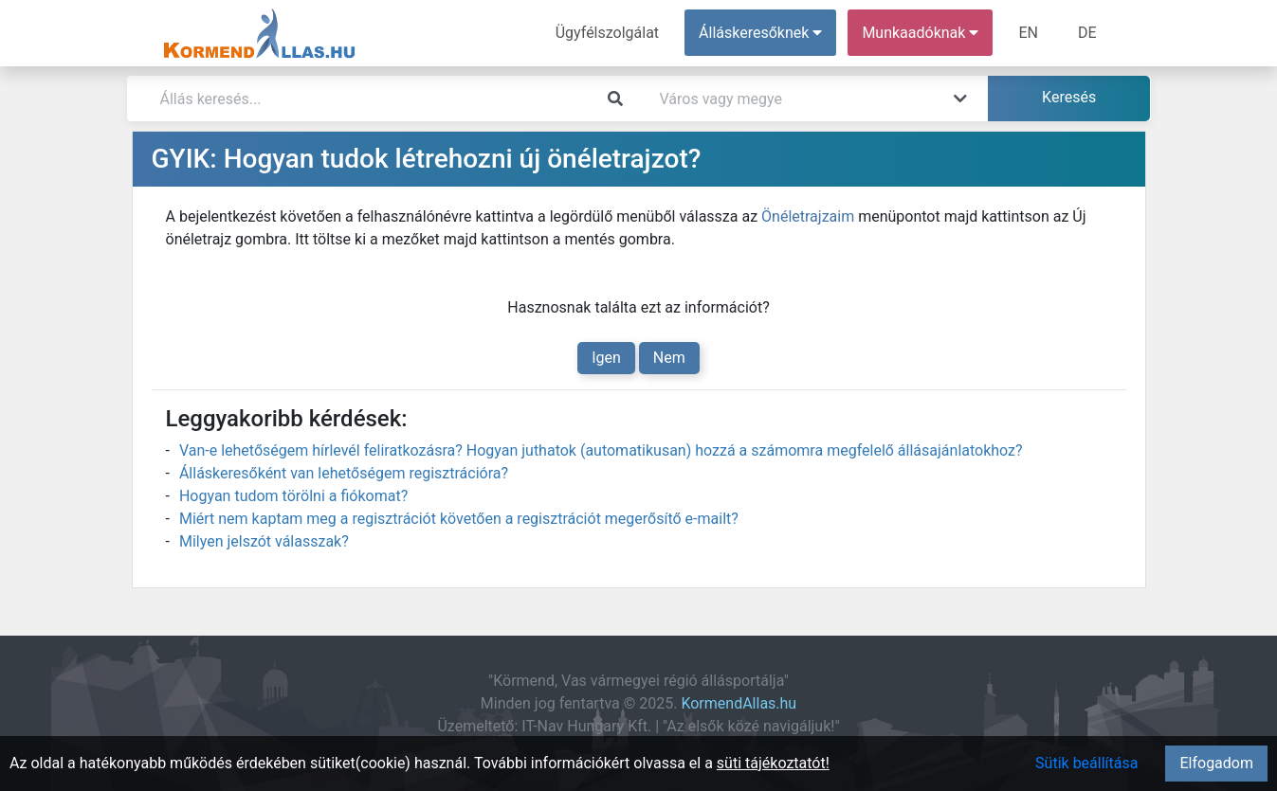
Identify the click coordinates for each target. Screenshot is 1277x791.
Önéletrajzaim (807, 216)
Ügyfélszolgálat (607, 33)
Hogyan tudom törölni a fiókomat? (293, 496)
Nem (669, 358)
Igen (606, 358)
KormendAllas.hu (738, 703)
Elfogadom (1216, 763)
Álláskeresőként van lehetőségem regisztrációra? (343, 473)
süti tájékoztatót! (773, 763)
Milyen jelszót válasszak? (264, 541)
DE (1087, 33)
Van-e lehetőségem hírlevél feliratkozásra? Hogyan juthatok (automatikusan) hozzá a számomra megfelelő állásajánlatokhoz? (601, 450)
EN (1028, 33)
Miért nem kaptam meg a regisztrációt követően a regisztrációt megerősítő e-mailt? (459, 519)
